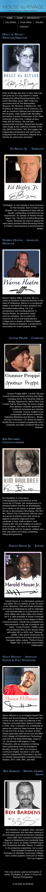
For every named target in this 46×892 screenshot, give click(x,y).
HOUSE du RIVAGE (23, 7)
